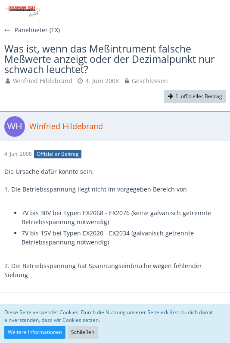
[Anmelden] (197, 10)
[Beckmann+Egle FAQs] (22, 10)
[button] (218, 10)
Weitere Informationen (35, 332)
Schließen (82, 332)
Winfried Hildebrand (42, 81)
